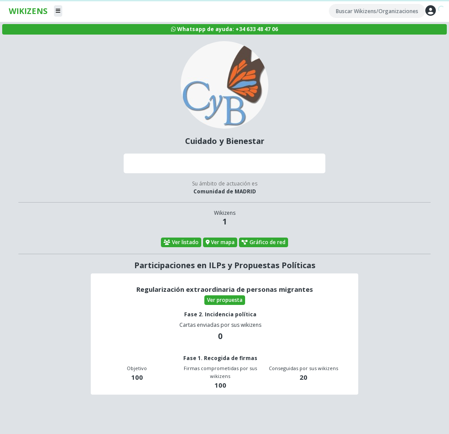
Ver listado (181, 242)
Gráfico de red (263, 242)
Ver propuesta (224, 300)
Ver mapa (220, 242)
